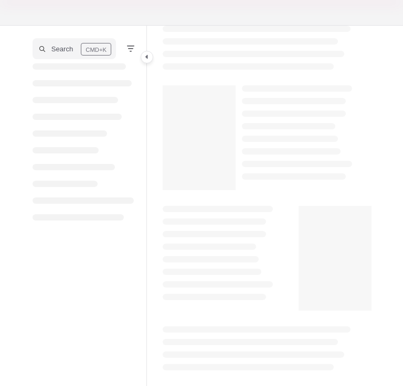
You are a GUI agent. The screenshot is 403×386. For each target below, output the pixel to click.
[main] (267, 206)
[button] (74, 48)
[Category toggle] (147, 57)
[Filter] (130, 48)
